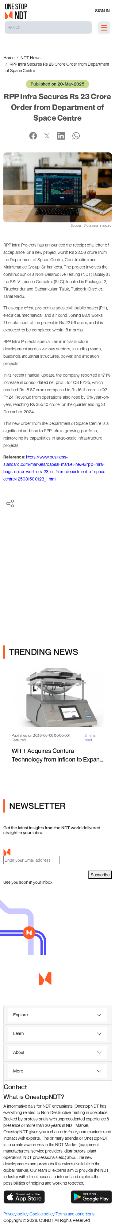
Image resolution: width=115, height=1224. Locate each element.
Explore (20, 1014)
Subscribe (100, 874)
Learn (18, 1033)
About (18, 1052)
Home (8, 57)
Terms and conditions (75, 1213)
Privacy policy (16, 1213)
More (18, 1070)
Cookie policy (42, 1213)
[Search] (48, 27)
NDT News (30, 57)
